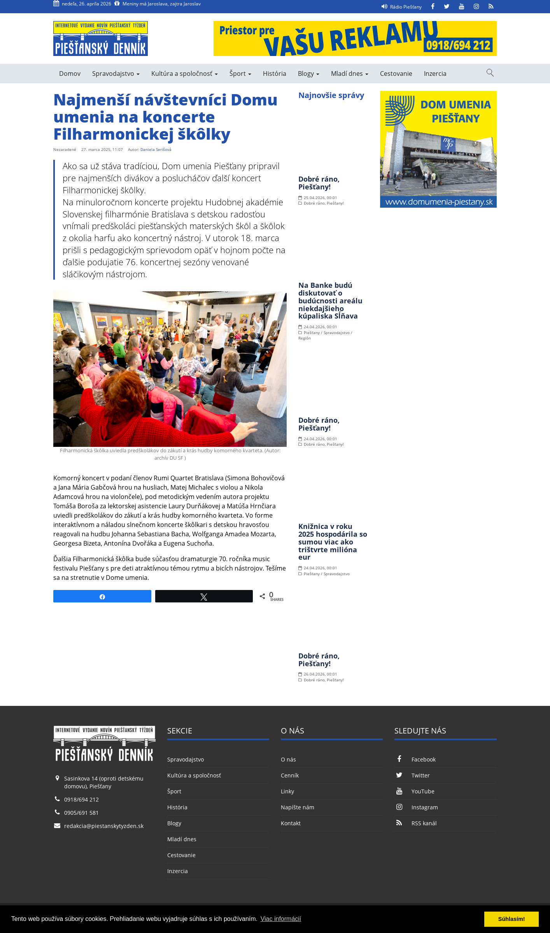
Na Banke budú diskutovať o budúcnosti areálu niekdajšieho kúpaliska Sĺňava (330, 300)
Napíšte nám (297, 807)
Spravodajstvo (116, 73)
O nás (288, 759)
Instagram (416, 807)
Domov (70, 73)
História (274, 73)
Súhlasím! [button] (511, 919)
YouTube (414, 791)
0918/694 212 (81, 799)
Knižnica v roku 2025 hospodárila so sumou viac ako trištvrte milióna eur (332, 542)
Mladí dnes (349, 73)
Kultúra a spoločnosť (184, 73)
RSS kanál (415, 823)
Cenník (290, 775)
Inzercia (435, 73)
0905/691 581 (81, 812)
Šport (240, 73)
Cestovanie (396, 73)
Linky (287, 791)
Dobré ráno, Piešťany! (319, 182)
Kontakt (291, 823)
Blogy (308, 73)
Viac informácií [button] (281, 918)
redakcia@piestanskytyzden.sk (104, 826)
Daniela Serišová (156, 149)
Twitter (411, 775)
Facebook (414, 759)
